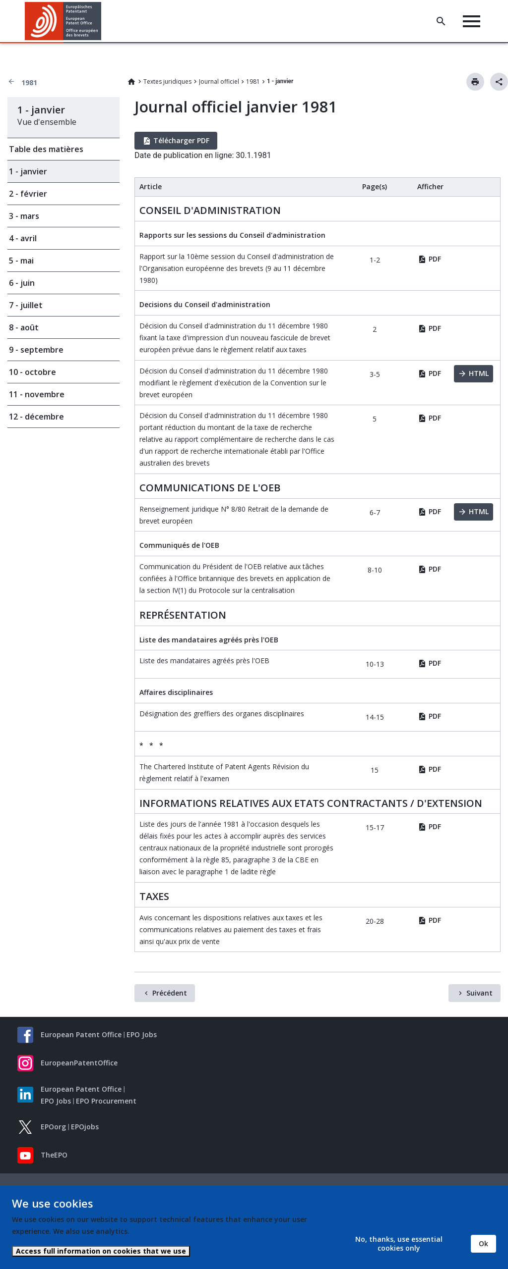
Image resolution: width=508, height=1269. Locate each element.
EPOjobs (85, 1126)
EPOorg (53, 1126)
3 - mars (24, 216)
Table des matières (46, 149)
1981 (29, 82)
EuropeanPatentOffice (79, 1062)
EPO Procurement (106, 1101)
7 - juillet (26, 305)
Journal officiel (219, 81)
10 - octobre (32, 372)
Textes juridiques (167, 81)
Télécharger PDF (181, 140)
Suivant (479, 993)
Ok (483, 1243)
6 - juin (22, 282)
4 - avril (23, 238)
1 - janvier (28, 171)
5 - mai (21, 260)
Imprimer (475, 82)
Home (131, 82)
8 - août (24, 327)
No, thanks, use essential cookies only (399, 1243)
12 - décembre (36, 416)
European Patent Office (81, 1034)
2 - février (28, 193)
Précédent (169, 993)
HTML (479, 373)
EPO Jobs (142, 1034)
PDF (435, 259)
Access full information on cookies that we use (101, 1251)
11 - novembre (36, 394)
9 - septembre (36, 349)
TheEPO (54, 1155)
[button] (103, 21)
